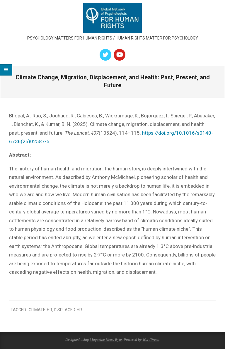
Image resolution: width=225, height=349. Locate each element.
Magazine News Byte (106, 339)
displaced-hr (68, 309)
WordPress (150, 339)
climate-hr (40, 309)
